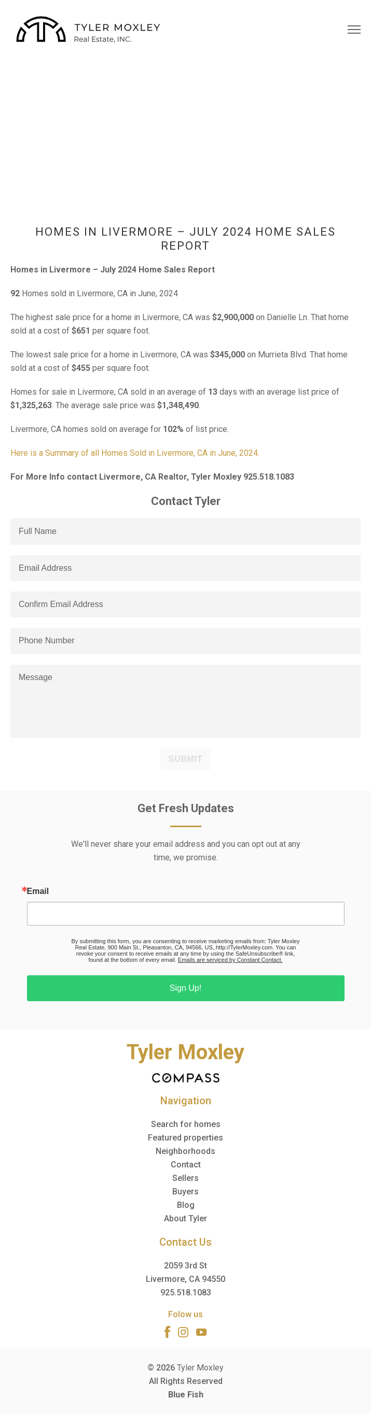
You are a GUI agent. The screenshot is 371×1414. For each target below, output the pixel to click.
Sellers (185, 1178)
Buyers (185, 1191)
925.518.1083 (185, 1292)
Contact (186, 1165)
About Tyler (185, 1218)
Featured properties (185, 1138)
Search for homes (186, 1124)
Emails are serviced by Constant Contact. (230, 960)
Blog (186, 1205)
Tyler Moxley (200, 1368)
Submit (185, 759)
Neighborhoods (185, 1151)
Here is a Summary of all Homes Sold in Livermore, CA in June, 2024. (134, 453)
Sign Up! (185, 988)
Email (38, 891)
